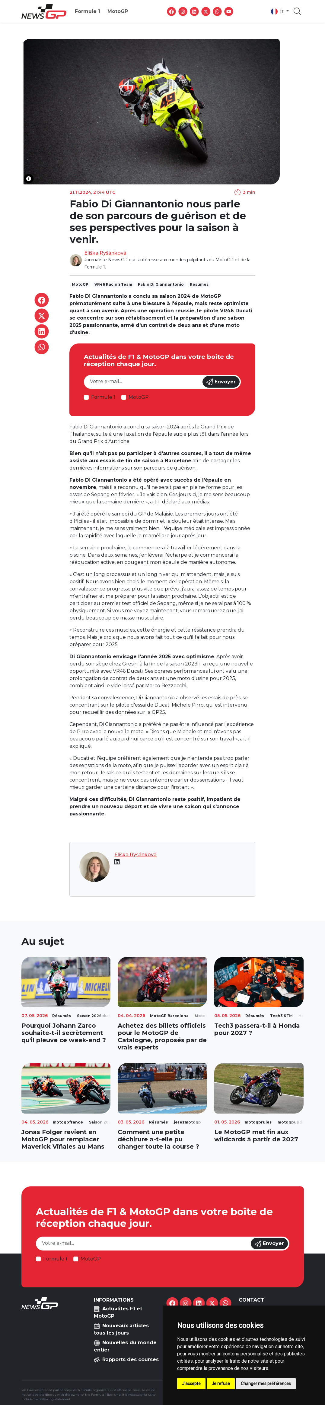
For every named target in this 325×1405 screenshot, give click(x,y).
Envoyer (221, 382)
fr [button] (278, 11)
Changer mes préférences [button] (266, 1383)
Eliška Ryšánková (105, 253)
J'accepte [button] (191, 1383)
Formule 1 (87, 11)
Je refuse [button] (221, 1383)
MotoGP (117, 11)
